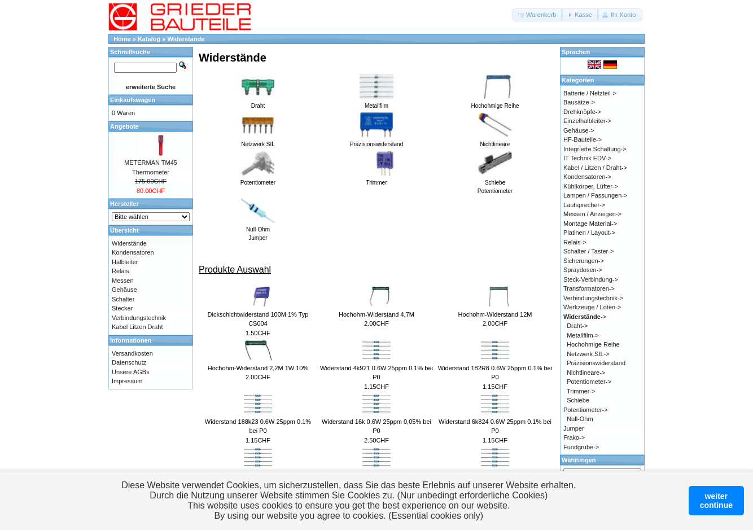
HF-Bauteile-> (582, 139)
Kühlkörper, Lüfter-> (590, 186)
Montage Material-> (590, 223)
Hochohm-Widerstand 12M (495, 314)
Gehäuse (124, 289)
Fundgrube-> (581, 447)
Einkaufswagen (132, 100)
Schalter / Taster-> (588, 251)
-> (584, 316)
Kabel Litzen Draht (137, 326)
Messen (123, 280)
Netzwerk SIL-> (588, 354)
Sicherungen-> (583, 260)
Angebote (124, 126)
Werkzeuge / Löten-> (592, 307)
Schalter (123, 299)
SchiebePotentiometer (495, 182)
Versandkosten (132, 353)
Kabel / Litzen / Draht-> (595, 167)
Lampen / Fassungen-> (595, 195)
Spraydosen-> (582, 269)
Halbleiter (125, 262)
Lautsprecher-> (584, 205)
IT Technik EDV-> (587, 158)
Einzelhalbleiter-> (587, 120)
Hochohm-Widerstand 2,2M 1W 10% (258, 368)
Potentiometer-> (589, 381)
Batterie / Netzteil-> (589, 93)
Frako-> (574, 437)
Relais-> (574, 242)
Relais (120, 271)
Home (122, 39)
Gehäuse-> (578, 130)
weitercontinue (716, 501)
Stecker (122, 308)
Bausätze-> (579, 102)
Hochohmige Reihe (593, 344)
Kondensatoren (133, 252)
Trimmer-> (581, 391)
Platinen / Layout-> (589, 232)
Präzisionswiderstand (596, 363)
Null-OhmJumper (258, 229)
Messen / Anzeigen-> (592, 214)
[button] (538, 14)
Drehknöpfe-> (582, 111)
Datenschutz (129, 362)
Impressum (127, 381)
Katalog (149, 39)
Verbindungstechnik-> (593, 298)
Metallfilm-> (583, 335)
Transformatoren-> (589, 288)
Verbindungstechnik (139, 317)
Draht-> (577, 325)
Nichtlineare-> (586, 372)
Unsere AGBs (131, 372)
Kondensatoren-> (587, 176)
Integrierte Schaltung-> (595, 149)
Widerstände (186, 39)
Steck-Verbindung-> (590, 279)
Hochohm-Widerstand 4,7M (376, 314)
